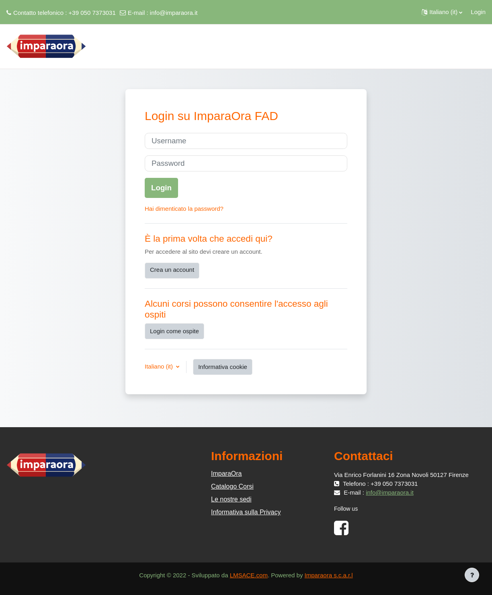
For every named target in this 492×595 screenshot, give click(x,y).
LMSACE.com (249, 575)
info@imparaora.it (174, 12)
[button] (441, 12)
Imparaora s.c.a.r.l (329, 575)
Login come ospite (174, 331)
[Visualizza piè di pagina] (472, 575)
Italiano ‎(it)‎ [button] (159, 366)
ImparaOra (226, 473)
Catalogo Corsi (232, 486)
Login (478, 11)
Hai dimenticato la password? (184, 208)
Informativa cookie (222, 366)
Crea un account (172, 269)
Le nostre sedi (231, 499)
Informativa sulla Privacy (246, 512)
